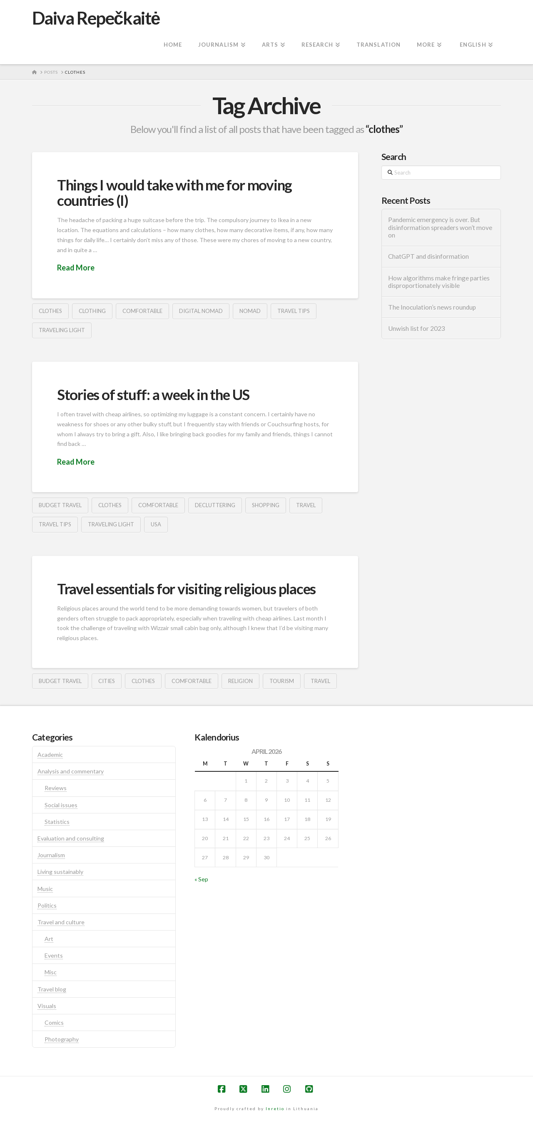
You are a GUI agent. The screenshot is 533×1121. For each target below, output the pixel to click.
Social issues (61, 804)
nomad (250, 311)
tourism (281, 681)
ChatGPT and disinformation (428, 256)
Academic (50, 754)
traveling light (62, 330)
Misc (51, 972)
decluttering (215, 505)
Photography (62, 1039)
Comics (54, 1022)
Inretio (275, 1108)
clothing (92, 311)
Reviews (56, 787)
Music (45, 888)
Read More (76, 267)
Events (54, 955)
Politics (47, 905)
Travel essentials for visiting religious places (186, 588)
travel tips (293, 311)
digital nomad (201, 311)
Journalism (51, 854)
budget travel (60, 505)
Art (49, 938)
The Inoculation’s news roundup (432, 307)
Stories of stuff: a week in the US (153, 394)
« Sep (201, 879)
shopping (265, 505)
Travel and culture (61, 922)
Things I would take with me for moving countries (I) (174, 192)
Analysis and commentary (70, 771)
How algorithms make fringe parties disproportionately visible (439, 282)
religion (240, 681)
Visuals (46, 1005)
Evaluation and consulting (70, 838)
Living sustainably (60, 871)
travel (306, 505)
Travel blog (51, 989)
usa (156, 524)
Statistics (57, 821)
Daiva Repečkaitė (96, 18)
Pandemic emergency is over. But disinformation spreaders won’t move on (440, 227)
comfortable (142, 311)
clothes (50, 311)
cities (106, 681)
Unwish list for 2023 (416, 328)
